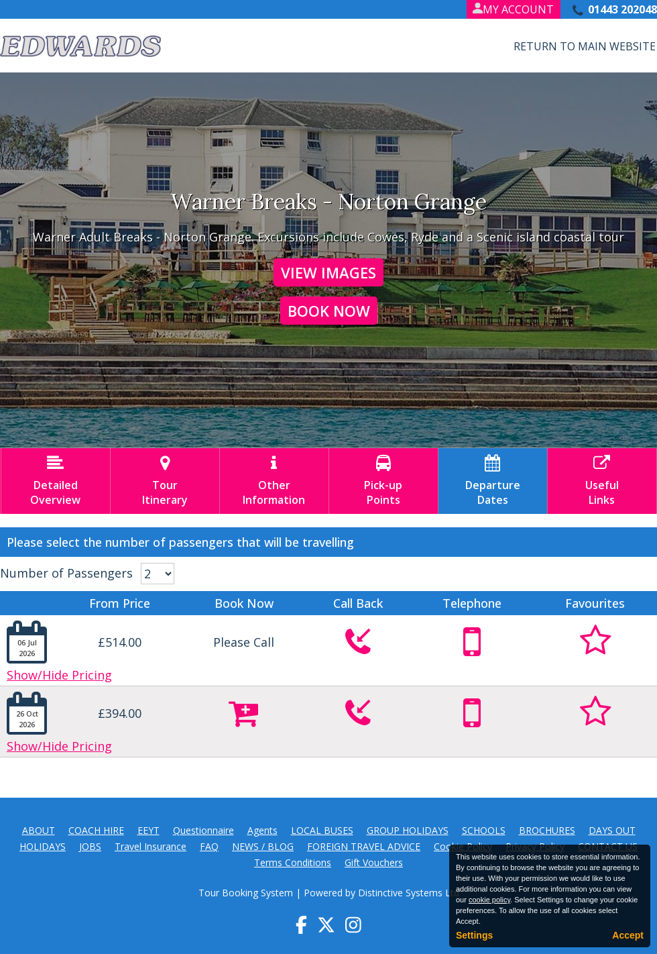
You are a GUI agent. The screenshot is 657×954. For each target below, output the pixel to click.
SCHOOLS (483, 830)
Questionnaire (203, 830)
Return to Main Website (585, 46)
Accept (628, 935)
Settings (474, 935)
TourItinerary (165, 481)
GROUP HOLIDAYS (408, 830)
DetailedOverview (55, 481)
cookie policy (489, 900)
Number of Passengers (66, 573)
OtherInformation (274, 481)
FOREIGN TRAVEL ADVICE (363, 846)
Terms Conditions (292, 862)
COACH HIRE (96, 830)
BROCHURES (547, 830)
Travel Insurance (150, 846)
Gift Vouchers (374, 862)
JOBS (90, 846)
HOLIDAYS (42, 846)
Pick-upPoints (383, 481)
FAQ (209, 846)
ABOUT (38, 830)
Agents (262, 830)
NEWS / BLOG (263, 846)
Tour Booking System (245, 892)
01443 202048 (622, 9)
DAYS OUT (612, 830)
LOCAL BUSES (322, 830)
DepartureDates (492, 481)
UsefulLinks (602, 481)
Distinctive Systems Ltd (408, 892)
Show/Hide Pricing (59, 675)
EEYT (148, 830)
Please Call (243, 642)
